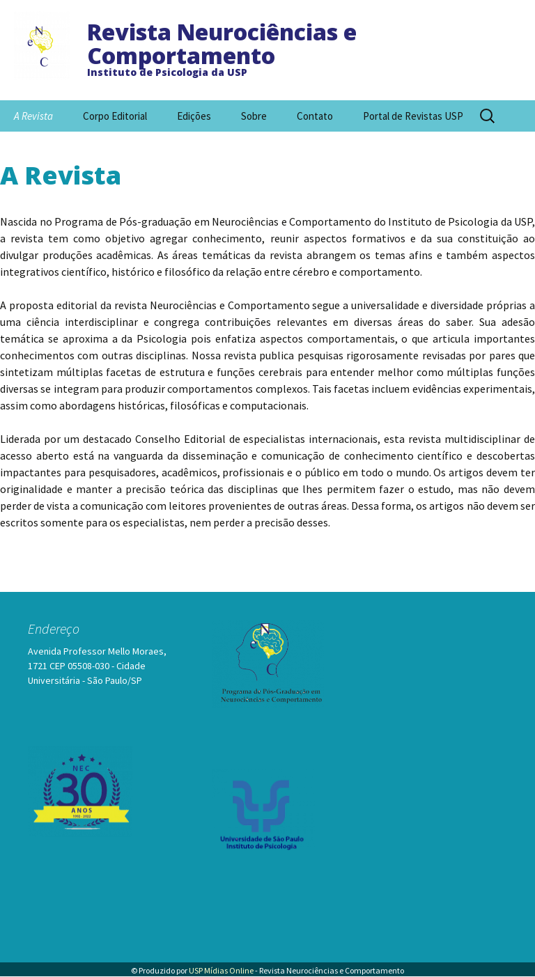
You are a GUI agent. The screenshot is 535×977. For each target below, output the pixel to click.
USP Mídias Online (221, 970)
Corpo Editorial (115, 116)
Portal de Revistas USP (413, 116)
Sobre (254, 116)
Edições (194, 116)
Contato (315, 116)
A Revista (33, 116)
